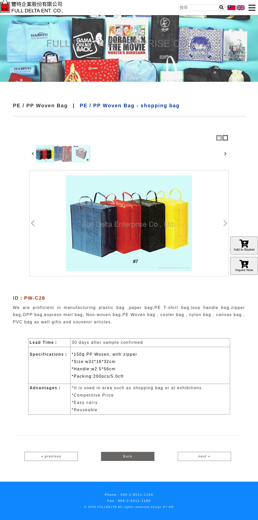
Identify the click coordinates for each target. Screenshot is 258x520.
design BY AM (162, 506)
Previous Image (33, 223)
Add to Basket (244, 245)
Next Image (225, 223)
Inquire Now (244, 266)
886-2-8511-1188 (136, 495)
